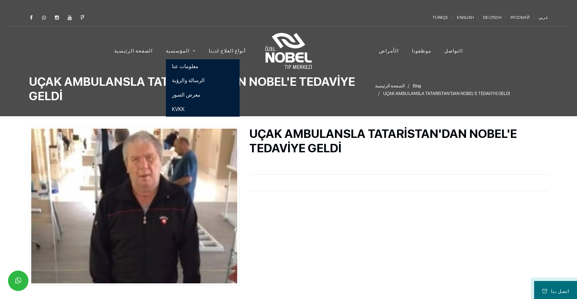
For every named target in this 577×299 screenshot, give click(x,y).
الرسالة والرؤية (188, 80)
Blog (417, 86)
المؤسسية (178, 51)
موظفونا (421, 51)
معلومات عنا (185, 66)
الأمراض (389, 51)
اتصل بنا (555, 291)
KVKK (178, 109)
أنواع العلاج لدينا (227, 51)
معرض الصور (186, 95)
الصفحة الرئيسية (133, 51)
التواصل (453, 51)
